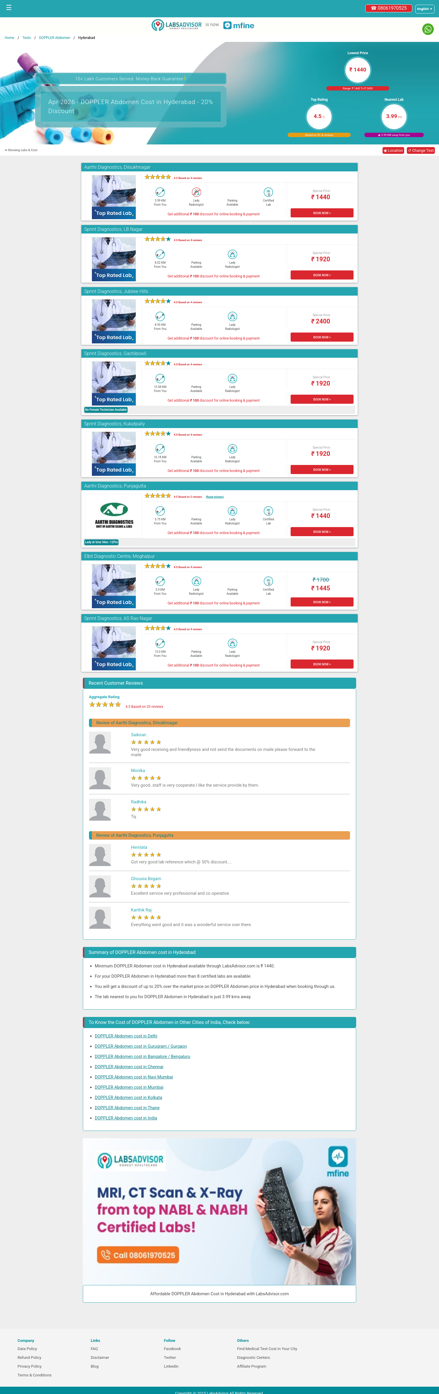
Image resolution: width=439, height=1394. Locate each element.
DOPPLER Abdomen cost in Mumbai (129, 1087)
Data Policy (27, 1349)
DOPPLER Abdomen (54, 38)
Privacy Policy (30, 1366)
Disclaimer (100, 1357)
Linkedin (171, 1366)
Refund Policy (29, 1357)
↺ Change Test (421, 150)
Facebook (172, 1349)
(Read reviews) (215, 496)
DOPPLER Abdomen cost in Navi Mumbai (134, 1077)
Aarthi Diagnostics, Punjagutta (115, 486)
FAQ (94, 1349)
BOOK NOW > (322, 213)
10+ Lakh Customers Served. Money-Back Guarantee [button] (131, 78)
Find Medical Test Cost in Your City (267, 1349)
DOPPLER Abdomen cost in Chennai (129, 1066)
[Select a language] (425, 9)
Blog (95, 1366)
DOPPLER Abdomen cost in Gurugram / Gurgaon (141, 1046)
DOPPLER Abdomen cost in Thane (127, 1107)
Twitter (170, 1357)
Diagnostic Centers (253, 1357)
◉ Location (393, 150)
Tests (26, 38)
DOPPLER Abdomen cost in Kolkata (128, 1097)
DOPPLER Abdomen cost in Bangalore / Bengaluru (142, 1056)
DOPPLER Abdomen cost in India (126, 1118)
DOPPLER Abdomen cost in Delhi (126, 1036)
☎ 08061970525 (389, 8)
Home (9, 38)
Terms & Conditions (35, 1375)
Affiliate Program (251, 1366)
